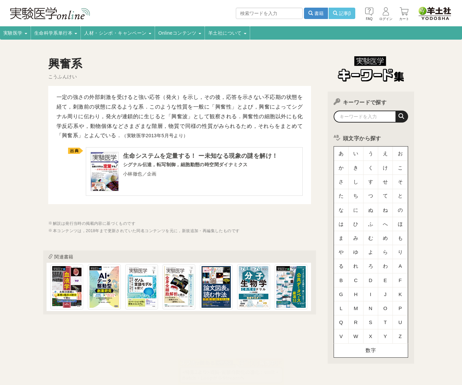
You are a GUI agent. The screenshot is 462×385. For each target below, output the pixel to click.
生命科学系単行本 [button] (55, 33)
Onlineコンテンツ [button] (179, 33)
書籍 (316, 13)
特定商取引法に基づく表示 (58, 360)
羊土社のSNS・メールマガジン (388, 351)
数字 (371, 301)
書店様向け (156, 351)
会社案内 (42, 351)
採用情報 (68, 351)
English (152, 360)
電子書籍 (128, 351)
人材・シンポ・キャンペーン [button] (117, 33)
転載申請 (252, 351)
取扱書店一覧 (98, 351)
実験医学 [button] (15, 33)
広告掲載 (184, 351)
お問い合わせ (123, 360)
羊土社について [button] (227, 33)
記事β (342, 13)
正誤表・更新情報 (218, 351)
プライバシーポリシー (290, 351)
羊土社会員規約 (335, 351)
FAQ (97, 360)
